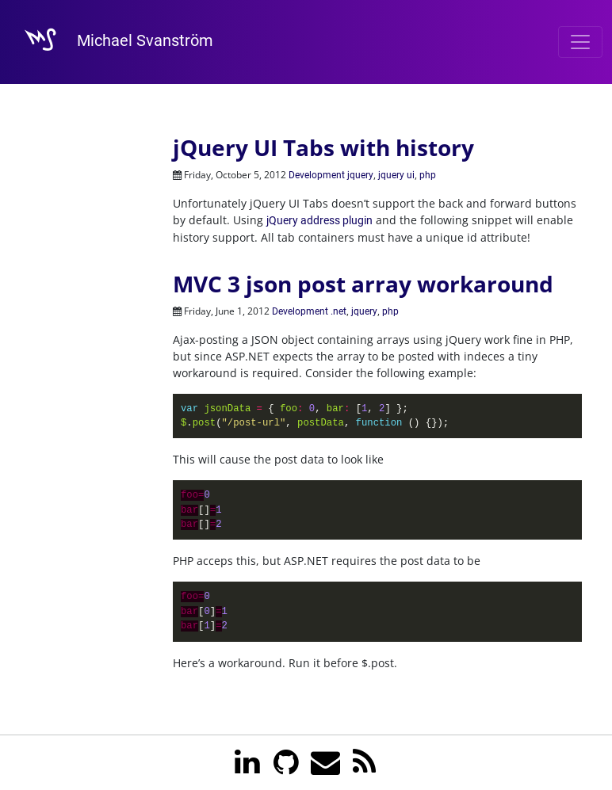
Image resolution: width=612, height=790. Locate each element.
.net (338, 311)
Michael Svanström (111, 42)
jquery (360, 175)
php (427, 175)
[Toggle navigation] (580, 42)
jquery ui (396, 175)
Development (317, 175)
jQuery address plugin (319, 220)
